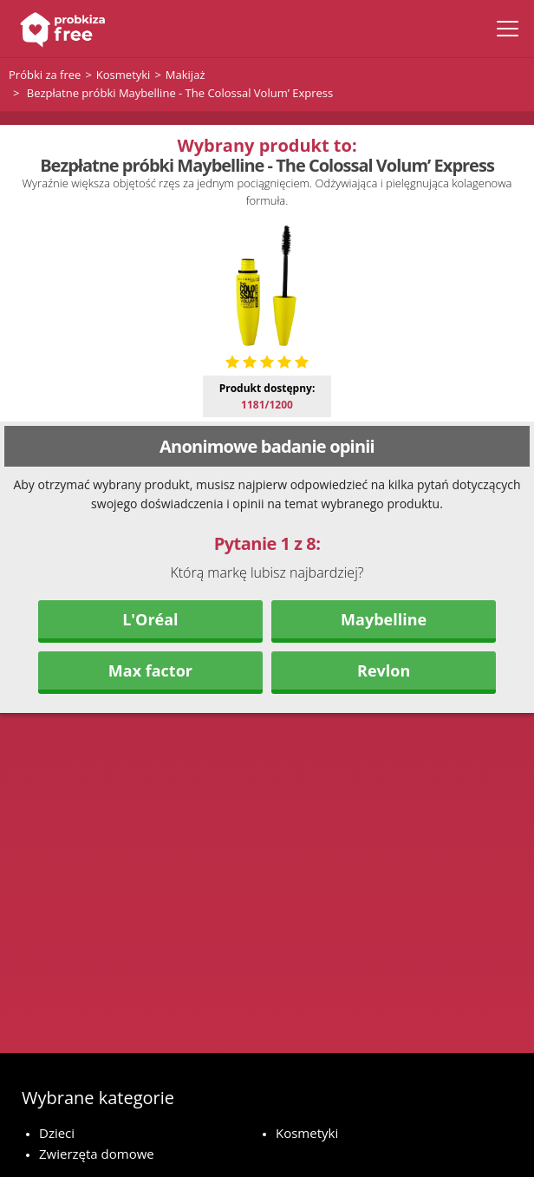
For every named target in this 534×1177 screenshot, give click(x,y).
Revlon (383, 670)
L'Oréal (150, 619)
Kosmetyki (307, 1132)
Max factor (150, 670)
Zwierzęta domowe (96, 1153)
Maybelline (384, 619)
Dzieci (57, 1132)
